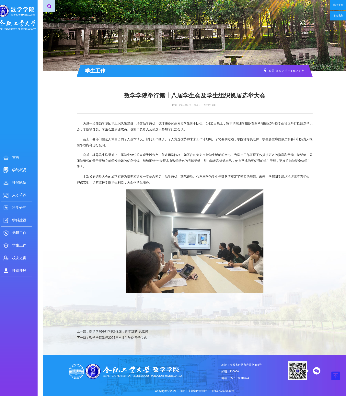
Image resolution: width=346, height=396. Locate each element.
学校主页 (338, 4)
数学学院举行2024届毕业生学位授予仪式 (118, 337)
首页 (279, 70)
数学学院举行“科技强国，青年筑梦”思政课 (118, 331)
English (338, 15)
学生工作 (290, 70)
